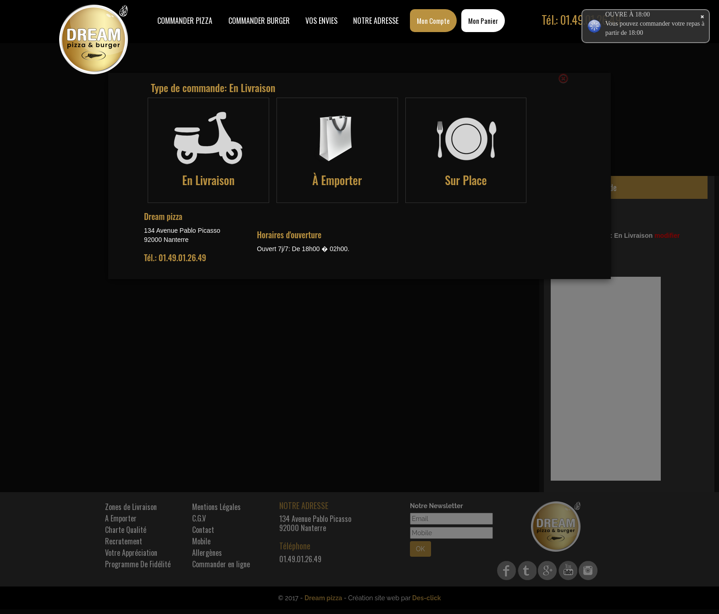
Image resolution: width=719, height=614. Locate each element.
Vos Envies (321, 20)
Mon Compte (433, 21)
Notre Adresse (375, 20)
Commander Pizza (184, 20)
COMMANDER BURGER (259, 20)
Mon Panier (483, 21)
